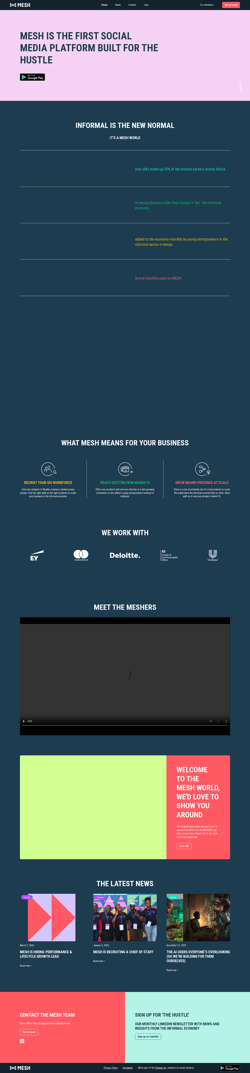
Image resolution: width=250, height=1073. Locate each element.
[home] (44, 5)
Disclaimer (128, 1067)
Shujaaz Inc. (161, 1067)
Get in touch (29, 1032)
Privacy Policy (111, 1067)
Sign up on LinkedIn (148, 1036)
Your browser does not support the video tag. (125, 676)
